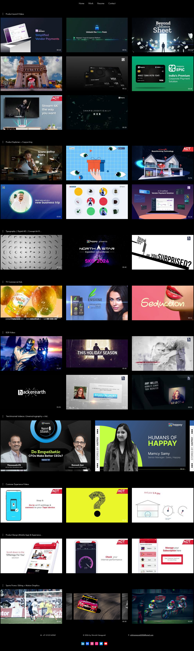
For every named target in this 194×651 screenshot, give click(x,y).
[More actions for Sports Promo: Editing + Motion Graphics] (21, 585)
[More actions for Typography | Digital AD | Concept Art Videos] (22, 231)
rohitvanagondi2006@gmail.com (141, 635)
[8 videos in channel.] (97, 73)
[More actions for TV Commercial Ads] (12, 282)
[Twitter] (101, 643)
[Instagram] (96, 643)
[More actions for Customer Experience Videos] (16, 484)
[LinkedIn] (82, 643)
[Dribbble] (92, 643)
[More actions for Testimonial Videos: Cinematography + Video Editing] (25, 416)
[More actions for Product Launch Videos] (13, 14)
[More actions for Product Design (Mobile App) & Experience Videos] (22, 535)
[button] (90, 3)
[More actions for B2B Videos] (9, 332)
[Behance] (87, 643)
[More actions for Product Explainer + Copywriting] (17, 142)
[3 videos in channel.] (97, 252)
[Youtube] (105, 643)
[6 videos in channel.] (97, 182)
